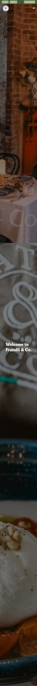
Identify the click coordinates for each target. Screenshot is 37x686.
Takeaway (13, 2)
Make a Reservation (29, 2)
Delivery (5, 2)
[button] (33, 8)
